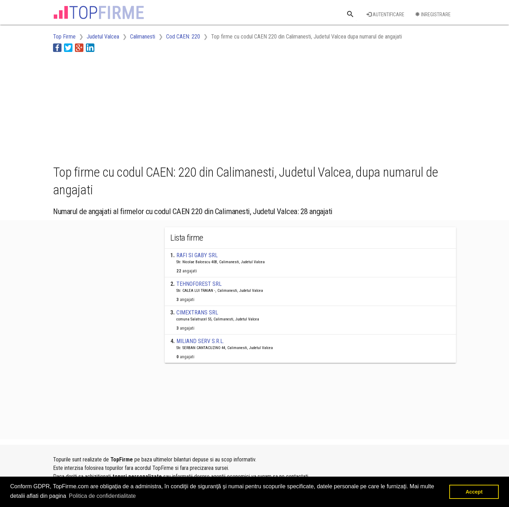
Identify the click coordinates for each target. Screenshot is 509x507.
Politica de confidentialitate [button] (102, 496)
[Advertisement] (181, 107)
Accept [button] (474, 492)
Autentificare (385, 14)
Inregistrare (433, 14)
